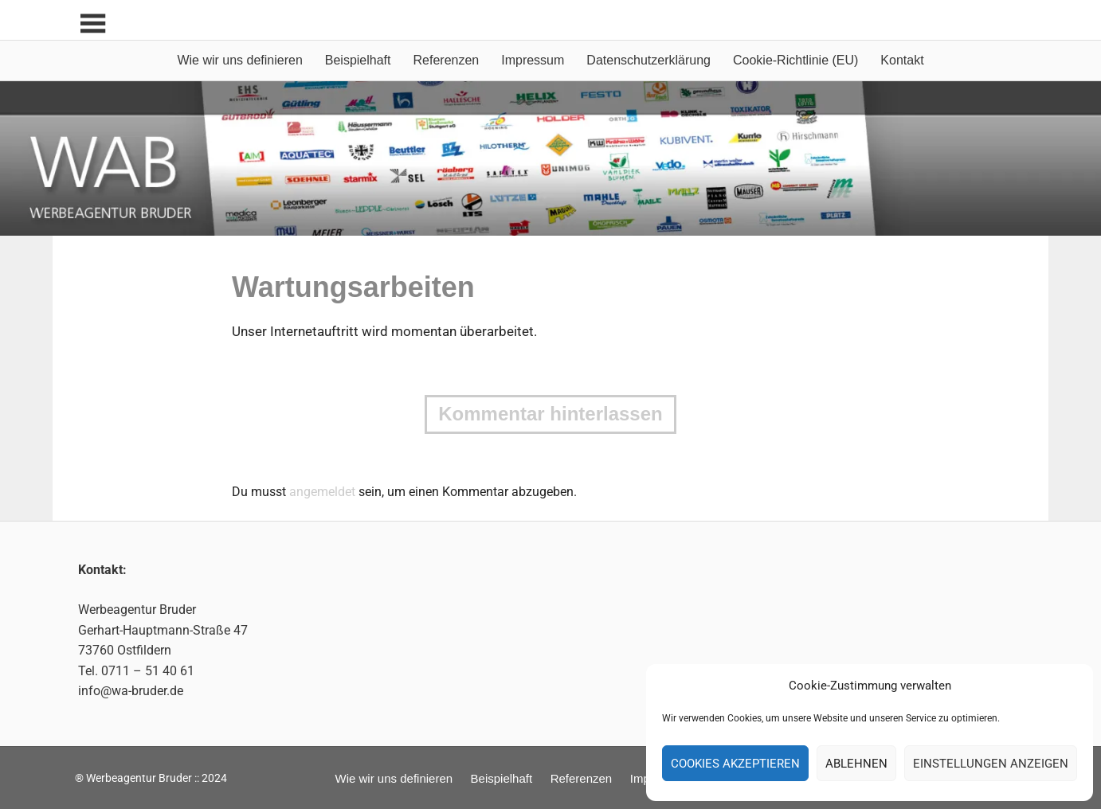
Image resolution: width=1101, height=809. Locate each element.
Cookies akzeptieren (735, 763)
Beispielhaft (358, 60)
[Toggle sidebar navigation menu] (92, 24)
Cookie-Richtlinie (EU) (795, 60)
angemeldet (322, 491)
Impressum (532, 60)
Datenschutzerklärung (648, 60)
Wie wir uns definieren (239, 60)
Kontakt (901, 60)
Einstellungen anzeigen (990, 763)
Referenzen (446, 60)
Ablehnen (856, 763)
